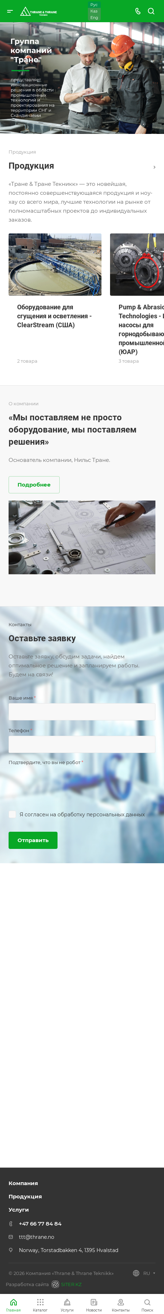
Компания (23, 1183)
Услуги (19, 1209)
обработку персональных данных (101, 814)
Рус (94, 4)
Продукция (25, 1196)
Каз (94, 11)
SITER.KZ (65, 1284)
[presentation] (63, 782)
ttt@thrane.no (36, 1237)
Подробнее (34, 484)
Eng (94, 17)
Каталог (154, 167)
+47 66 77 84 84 (40, 1223)
